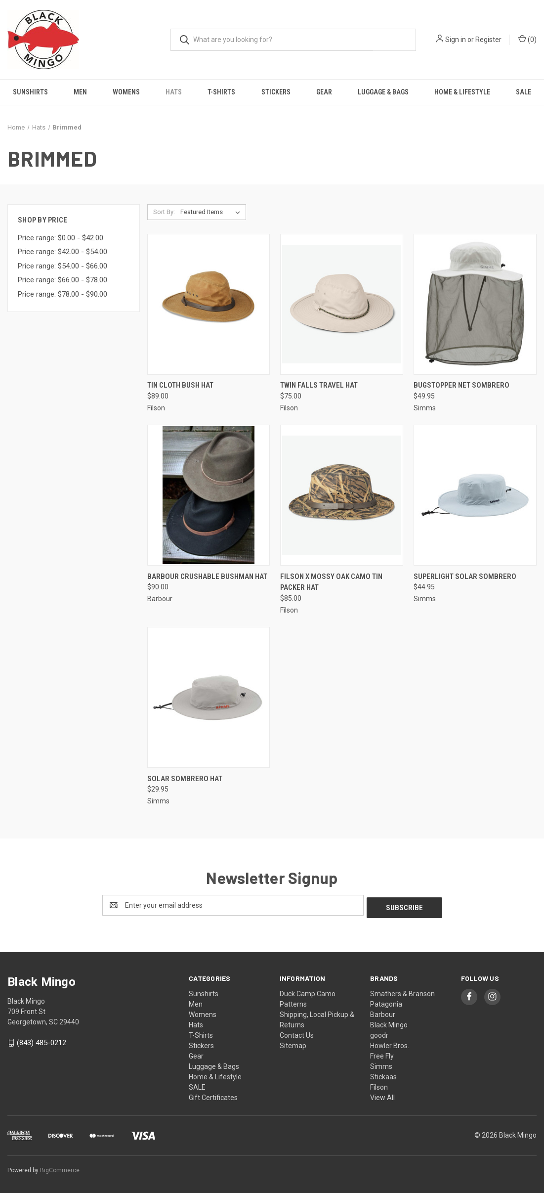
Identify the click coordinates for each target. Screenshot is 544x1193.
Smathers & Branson (402, 991)
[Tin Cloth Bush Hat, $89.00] (208, 304)
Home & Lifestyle (462, 92)
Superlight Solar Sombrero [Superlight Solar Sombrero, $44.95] (465, 576)
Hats (174, 92)
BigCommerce (60, 1167)
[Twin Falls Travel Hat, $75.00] (341, 304)
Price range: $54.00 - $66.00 (62, 266)
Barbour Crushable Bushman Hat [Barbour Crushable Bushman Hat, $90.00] (207, 576)
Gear (324, 92)
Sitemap (293, 1043)
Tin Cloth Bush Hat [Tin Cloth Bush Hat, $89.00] (180, 385)
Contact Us (297, 1033)
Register (488, 40)
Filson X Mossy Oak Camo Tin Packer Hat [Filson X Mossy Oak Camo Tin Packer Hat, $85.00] (331, 582)
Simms (381, 1064)
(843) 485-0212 (41, 1040)
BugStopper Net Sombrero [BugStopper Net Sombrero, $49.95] (461, 385)
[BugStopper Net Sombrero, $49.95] (475, 304)
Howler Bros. (389, 1043)
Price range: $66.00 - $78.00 (62, 279)
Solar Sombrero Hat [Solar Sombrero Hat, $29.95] (184, 778)
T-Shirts (221, 92)
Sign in (455, 40)
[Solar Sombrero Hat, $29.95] (208, 697)
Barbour (382, 1012)
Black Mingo (389, 1022)
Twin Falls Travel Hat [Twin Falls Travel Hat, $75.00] (319, 385)
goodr (379, 1033)
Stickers (276, 92)
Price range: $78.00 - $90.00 (62, 294)
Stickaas (383, 1074)
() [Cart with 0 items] (527, 39)
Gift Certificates (213, 1095)
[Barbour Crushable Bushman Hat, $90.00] (208, 495)
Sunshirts (30, 92)
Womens (126, 92)
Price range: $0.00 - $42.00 (60, 237)
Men (80, 92)
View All (382, 1095)
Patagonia (386, 1002)
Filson (379, 1085)
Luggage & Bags (383, 92)
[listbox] (212, 212)
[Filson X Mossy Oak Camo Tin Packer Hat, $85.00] (341, 495)
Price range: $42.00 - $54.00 (62, 251)
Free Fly (382, 1054)
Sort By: (164, 212)
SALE (523, 92)
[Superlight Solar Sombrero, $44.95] (475, 495)
